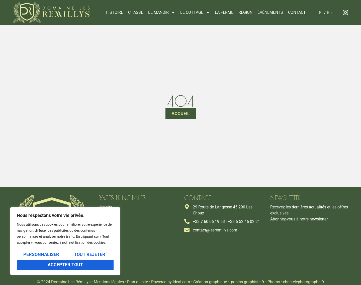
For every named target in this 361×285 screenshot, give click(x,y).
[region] (65, 241)
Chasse (135, 12)
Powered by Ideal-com (170, 281)
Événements (270, 12)
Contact (297, 12)
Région (245, 12)
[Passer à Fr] (321, 13)
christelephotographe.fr (303, 281)
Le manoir (161, 12)
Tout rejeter (89, 254)
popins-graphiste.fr (247, 281)
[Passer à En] (329, 13)
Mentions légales (109, 281)
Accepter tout (65, 264)
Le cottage (195, 12)
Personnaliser (41, 254)
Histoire (114, 12)
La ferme (224, 12)
